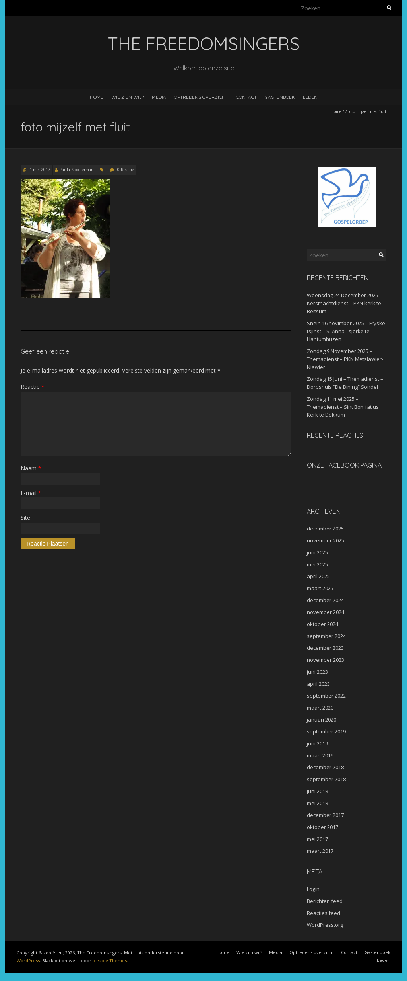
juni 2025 (317, 552)
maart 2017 (320, 850)
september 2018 (326, 779)
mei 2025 (317, 564)
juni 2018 (317, 791)
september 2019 (326, 731)
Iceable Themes (110, 960)
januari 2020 (321, 719)
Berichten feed (325, 901)
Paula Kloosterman (77, 169)
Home (96, 97)
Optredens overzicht (201, 97)
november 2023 (325, 659)
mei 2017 (317, 839)
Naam (31, 468)
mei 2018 (317, 803)
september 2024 (326, 636)
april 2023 (318, 683)
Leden (310, 97)
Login (313, 889)
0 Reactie (125, 169)
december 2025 (325, 528)
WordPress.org (325, 924)
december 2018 (325, 767)
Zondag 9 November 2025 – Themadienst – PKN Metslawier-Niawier (345, 359)
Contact (246, 97)
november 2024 (325, 612)
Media (159, 97)
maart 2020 (320, 707)
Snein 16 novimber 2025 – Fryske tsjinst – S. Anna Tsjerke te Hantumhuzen (346, 331)
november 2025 (325, 540)
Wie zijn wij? (127, 97)
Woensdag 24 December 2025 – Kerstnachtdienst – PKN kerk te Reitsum (344, 303)
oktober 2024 (322, 624)
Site (25, 517)
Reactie (32, 386)
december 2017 (325, 815)
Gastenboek (280, 97)
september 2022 (326, 695)
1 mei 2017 (39, 169)
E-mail (31, 493)
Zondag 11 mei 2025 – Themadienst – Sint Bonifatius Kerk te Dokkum (343, 406)
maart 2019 (320, 755)
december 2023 (325, 647)
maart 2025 (320, 588)
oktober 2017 (322, 827)
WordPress (28, 960)
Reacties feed (323, 913)
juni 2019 (317, 743)
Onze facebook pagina (344, 465)
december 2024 (325, 600)
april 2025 (318, 576)
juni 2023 (317, 671)
